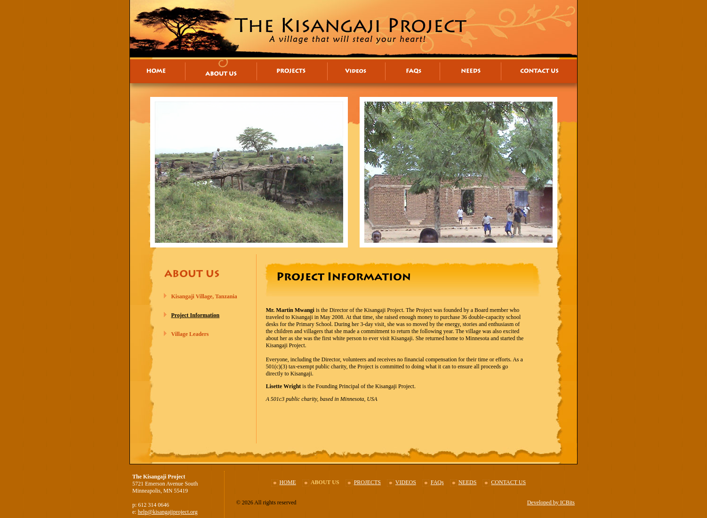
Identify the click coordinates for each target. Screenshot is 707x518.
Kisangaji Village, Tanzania (204, 296)
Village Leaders (190, 334)
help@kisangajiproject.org (168, 512)
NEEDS (467, 482)
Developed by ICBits (551, 502)
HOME (288, 482)
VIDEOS (405, 482)
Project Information (195, 315)
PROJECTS (367, 482)
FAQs (437, 482)
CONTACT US (508, 482)
